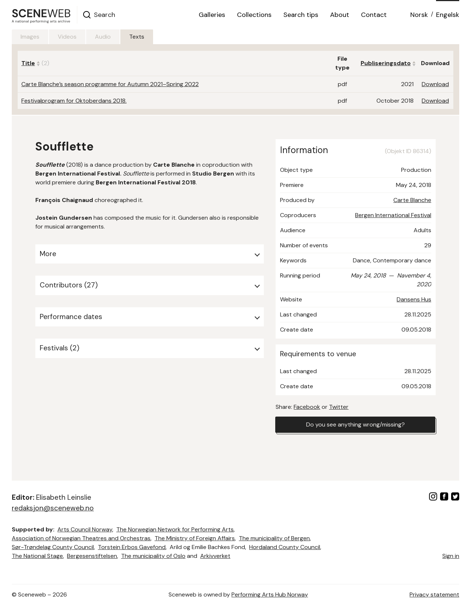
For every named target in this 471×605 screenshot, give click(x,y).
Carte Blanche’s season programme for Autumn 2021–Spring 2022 (110, 84)
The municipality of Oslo (153, 556)
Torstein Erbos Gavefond (132, 547)
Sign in (450, 556)
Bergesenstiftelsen (92, 556)
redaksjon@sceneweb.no (53, 508)
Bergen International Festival (393, 215)
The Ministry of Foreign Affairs (195, 538)
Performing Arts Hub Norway (269, 594)
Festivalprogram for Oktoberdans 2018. (74, 101)
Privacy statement (434, 594)
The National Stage (37, 556)
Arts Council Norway (84, 529)
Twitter (338, 407)
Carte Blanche (412, 200)
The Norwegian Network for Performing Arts (175, 529)
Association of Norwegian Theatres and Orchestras (81, 538)
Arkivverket (215, 556)
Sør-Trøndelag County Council (53, 547)
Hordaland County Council (284, 547)
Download (435, 84)
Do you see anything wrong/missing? (355, 424)
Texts (136, 36)
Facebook (307, 407)
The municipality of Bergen (274, 538)
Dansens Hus (414, 299)
